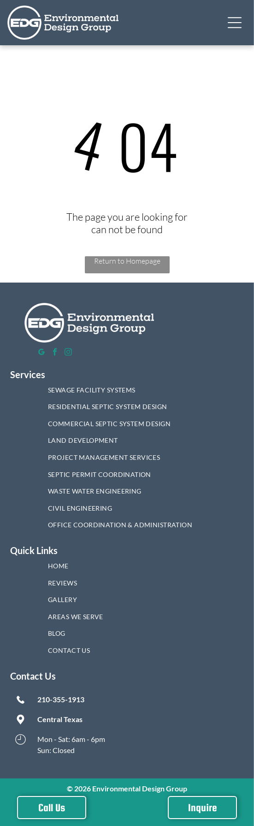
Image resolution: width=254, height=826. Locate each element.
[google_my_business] (41, 353)
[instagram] (68, 353)
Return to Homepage (127, 260)
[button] (235, 23)
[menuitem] (127, 392)
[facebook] (54, 353)
